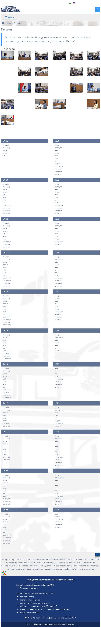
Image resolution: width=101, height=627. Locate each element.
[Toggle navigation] (10, 17)
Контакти (36, 617)
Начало (6, 23)
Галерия (17, 23)
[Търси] (82, 9)
